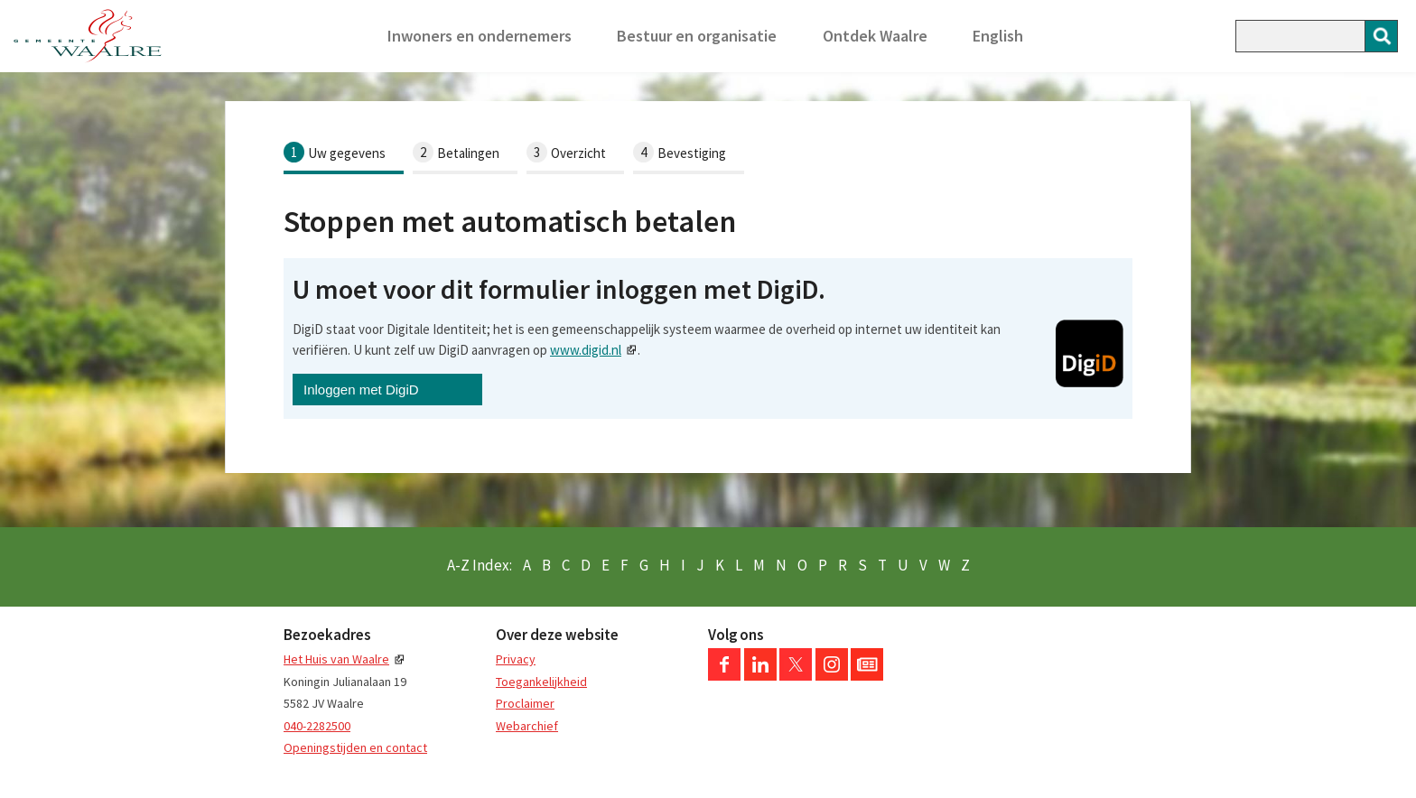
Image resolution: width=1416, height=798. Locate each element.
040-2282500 (317, 726)
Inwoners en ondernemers (479, 35)
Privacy (516, 659)
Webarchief (527, 726)
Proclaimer (525, 703)
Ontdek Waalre (875, 35)
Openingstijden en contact (355, 747)
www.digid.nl (585, 349)
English (998, 35)
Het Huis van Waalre (336, 659)
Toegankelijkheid (541, 681)
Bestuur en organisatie (697, 35)
